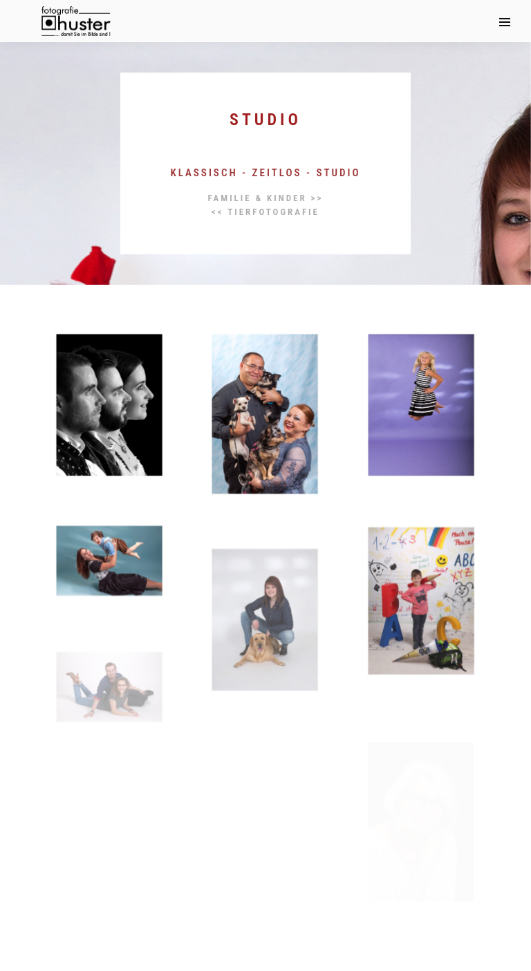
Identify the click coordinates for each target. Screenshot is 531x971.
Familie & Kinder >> (266, 198)
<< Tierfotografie (265, 212)
